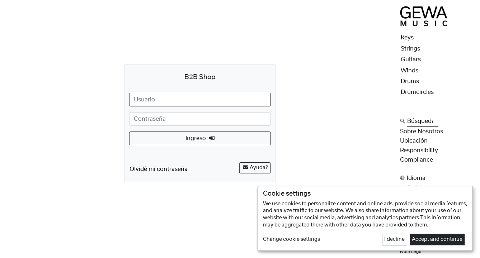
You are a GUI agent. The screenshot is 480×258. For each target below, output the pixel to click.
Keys (407, 37)
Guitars (411, 59)
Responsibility (419, 150)
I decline (394, 239)
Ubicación (414, 141)
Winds (409, 70)
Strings (410, 49)
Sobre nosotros (421, 131)
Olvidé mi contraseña (159, 169)
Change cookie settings (291, 239)
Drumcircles (417, 92)
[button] (438, 178)
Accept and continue (437, 239)
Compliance (416, 160)
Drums (410, 81)
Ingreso (200, 138)
